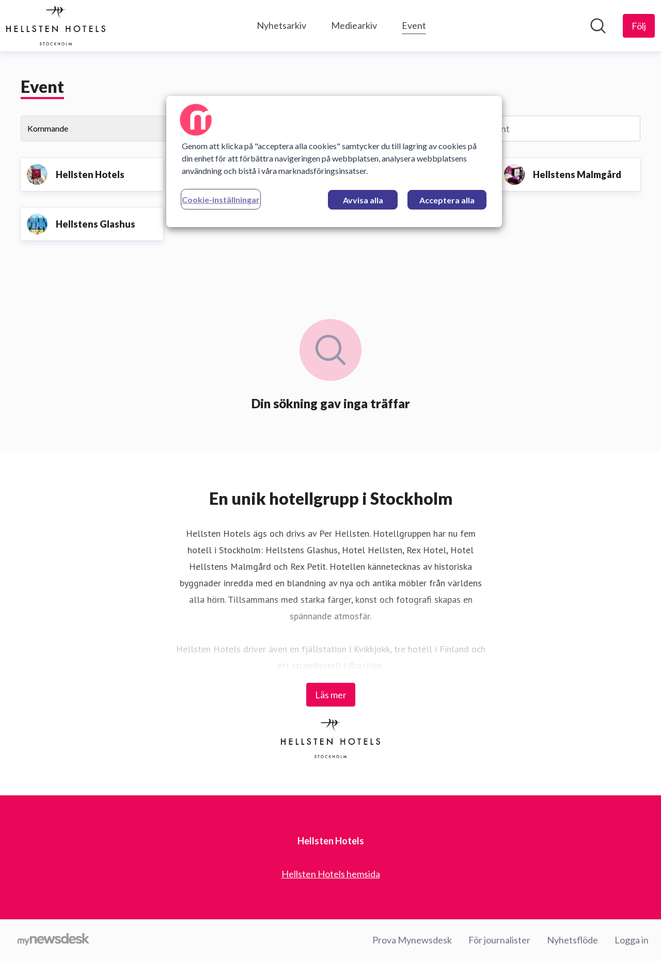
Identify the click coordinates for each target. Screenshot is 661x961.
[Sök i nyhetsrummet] (598, 26)
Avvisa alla (363, 200)
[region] (334, 161)
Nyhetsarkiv (281, 25)
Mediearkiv (354, 25)
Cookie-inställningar (221, 199)
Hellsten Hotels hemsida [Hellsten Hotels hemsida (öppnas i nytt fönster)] (330, 873)
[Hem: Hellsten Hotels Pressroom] (55, 25)
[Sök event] (542, 128)
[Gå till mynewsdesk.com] (53, 940)
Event (414, 24)
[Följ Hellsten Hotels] (639, 26)
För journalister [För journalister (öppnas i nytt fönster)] (499, 940)
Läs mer (331, 694)
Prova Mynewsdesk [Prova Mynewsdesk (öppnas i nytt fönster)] (412, 940)
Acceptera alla (447, 200)
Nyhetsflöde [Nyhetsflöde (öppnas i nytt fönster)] (572, 940)
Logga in (632, 940)
